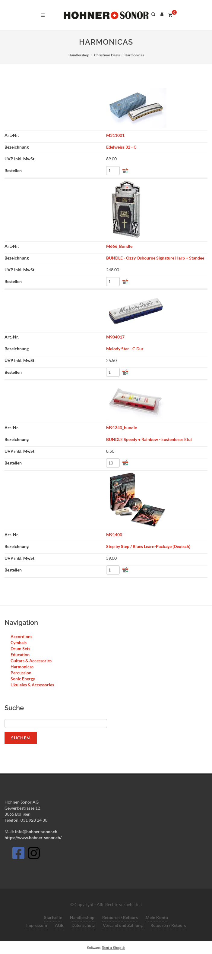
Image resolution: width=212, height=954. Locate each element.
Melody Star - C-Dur (125, 348)
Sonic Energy (23, 678)
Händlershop (82, 917)
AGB (59, 925)
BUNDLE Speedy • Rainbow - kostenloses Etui (149, 439)
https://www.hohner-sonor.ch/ (33, 837)
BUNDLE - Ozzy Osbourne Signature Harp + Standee (155, 257)
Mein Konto (157, 917)
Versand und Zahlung (123, 925)
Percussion (21, 672)
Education (20, 654)
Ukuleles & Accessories (32, 684)
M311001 (115, 135)
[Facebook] (18, 854)
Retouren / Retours (120, 917)
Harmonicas (22, 666)
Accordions (21, 636)
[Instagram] (34, 854)
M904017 (115, 336)
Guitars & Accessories (31, 660)
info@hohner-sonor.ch (35, 831)
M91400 (114, 534)
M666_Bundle (119, 246)
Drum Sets (20, 648)
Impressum (36, 925)
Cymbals (19, 642)
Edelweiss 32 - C (121, 147)
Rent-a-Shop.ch (113, 947)
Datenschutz (83, 925)
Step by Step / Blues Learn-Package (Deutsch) (148, 546)
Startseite (53, 917)
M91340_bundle (121, 427)
